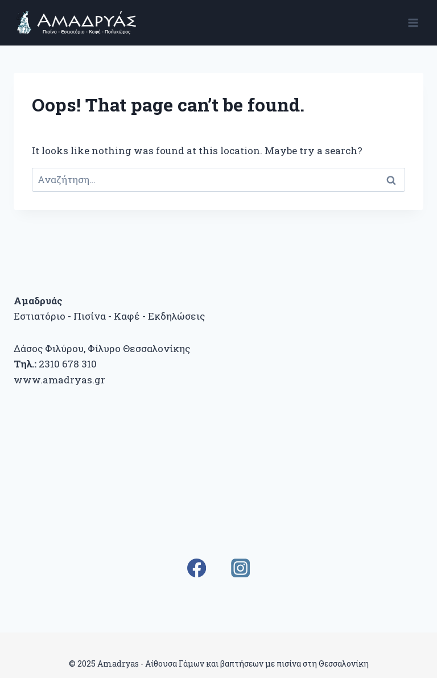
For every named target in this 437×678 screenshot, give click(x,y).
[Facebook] (197, 568)
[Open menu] (412, 22)
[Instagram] (240, 568)
